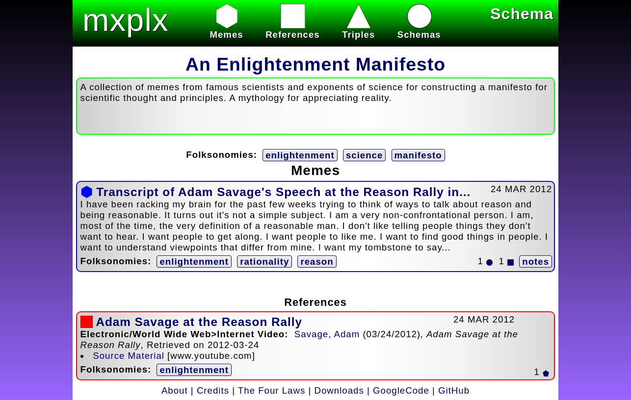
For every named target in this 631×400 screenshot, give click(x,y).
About (174, 390)
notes (535, 261)
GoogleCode (401, 390)
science (364, 155)
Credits (213, 390)
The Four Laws (271, 390)
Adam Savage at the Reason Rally (199, 321)
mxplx (125, 20)
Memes (226, 29)
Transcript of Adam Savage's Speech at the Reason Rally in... (283, 192)
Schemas (419, 29)
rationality (264, 261)
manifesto (418, 155)
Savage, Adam (327, 334)
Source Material (128, 355)
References (292, 29)
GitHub (454, 390)
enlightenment (300, 155)
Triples (358, 29)
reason (316, 261)
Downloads (339, 390)
